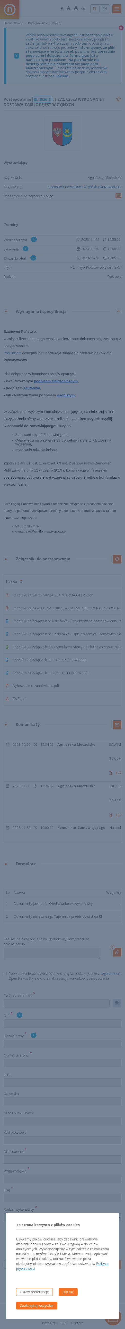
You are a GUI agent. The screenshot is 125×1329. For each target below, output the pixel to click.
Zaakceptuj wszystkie (37, 1305)
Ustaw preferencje (34, 1291)
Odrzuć (68, 1291)
